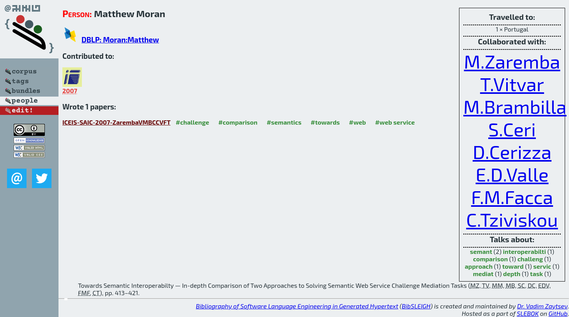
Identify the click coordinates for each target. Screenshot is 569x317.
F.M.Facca (512, 196)
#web (357, 122)
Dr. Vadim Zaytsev (542, 306)
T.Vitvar (512, 83)
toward (513, 266)
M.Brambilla (515, 106)
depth (511, 273)
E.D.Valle (512, 174)
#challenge (192, 122)
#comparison (238, 122)
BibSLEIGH (416, 306)
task (536, 273)
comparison (490, 258)
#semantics (284, 122)
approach (479, 266)
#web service (395, 122)
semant (481, 251)
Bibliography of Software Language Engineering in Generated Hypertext (297, 306)
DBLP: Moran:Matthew (120, 39)
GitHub (558, 313)
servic (542, 266)
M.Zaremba (512, 61)
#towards (325, 122)
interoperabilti (524, 251)
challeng (530, 258)
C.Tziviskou (512, 219)
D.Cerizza (512, 151)
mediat (483, 273)
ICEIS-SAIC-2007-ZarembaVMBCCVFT (116, 122)
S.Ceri (512, 129)
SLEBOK (528, 313)
